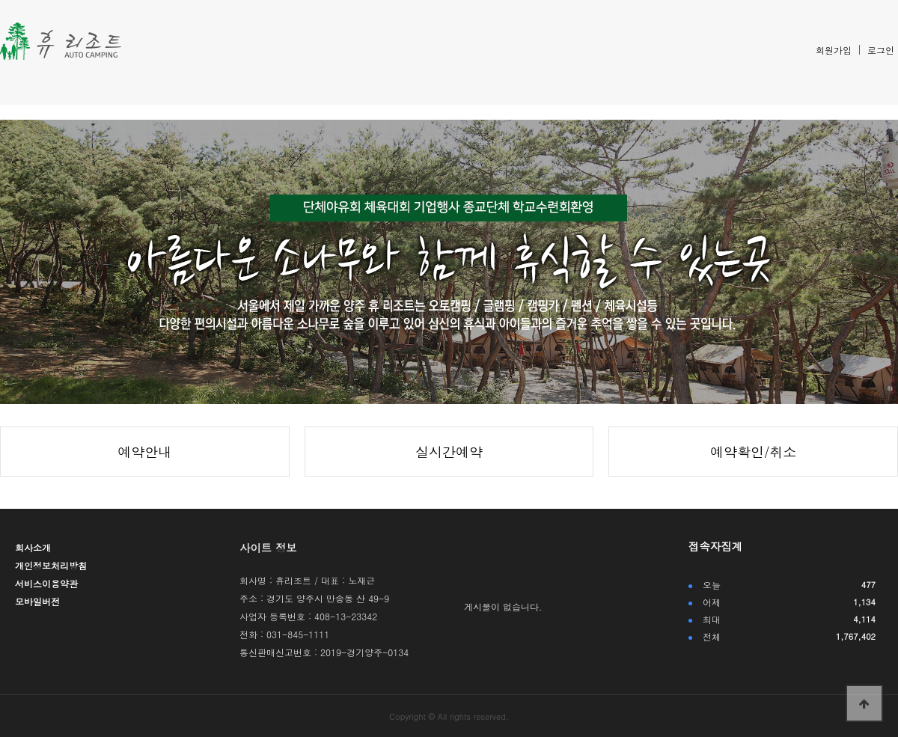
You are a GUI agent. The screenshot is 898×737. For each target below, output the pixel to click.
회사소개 (33, 547)
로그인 (880, 49)
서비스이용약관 (46, 583)
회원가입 (834, 49)
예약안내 (144, 451)
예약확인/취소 (753, 451)
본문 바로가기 (0, 0)
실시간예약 (449, 451)
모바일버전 (37, 601)
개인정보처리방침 (51, 565)
